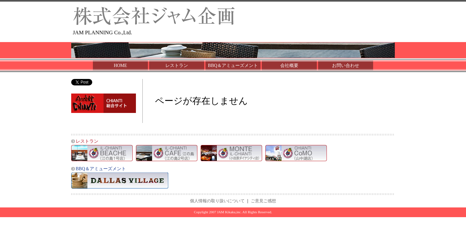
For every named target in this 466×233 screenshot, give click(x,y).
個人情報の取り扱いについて (217, 201)
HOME (120, 65)
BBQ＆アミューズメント (233, 65)
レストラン (176, 65)
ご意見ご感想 (263, 201)
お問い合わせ (345, 65)
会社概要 (289, 65)
